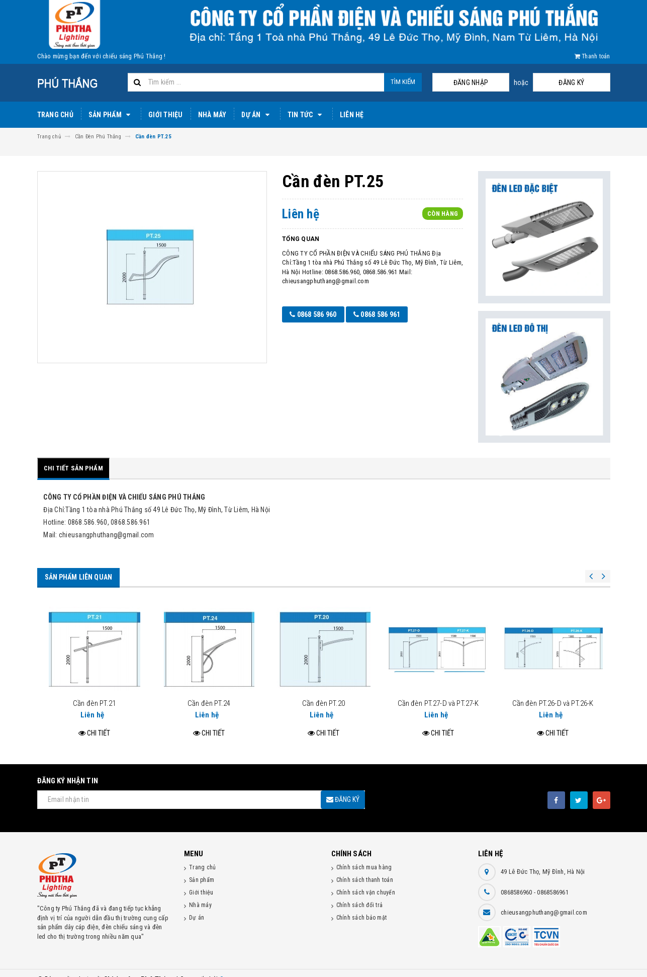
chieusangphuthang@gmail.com (544, 899)
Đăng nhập (511, 82)
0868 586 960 (313, 314)
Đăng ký (585, 82)
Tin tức (306, 115)
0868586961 (553, 879)
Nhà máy (212, 115)
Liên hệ (352, 115)
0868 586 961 (379, 314)
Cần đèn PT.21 (94, 690)
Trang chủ (55, 115)
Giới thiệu (165, 115)
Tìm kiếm (403, 82)
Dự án (256, 115)
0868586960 (517, 879)
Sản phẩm (110, 115)
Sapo (227, 967)
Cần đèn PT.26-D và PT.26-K (553, 690)
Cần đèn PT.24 (209, 690)
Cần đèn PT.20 (323, 690)
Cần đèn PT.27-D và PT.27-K (438, 690)
